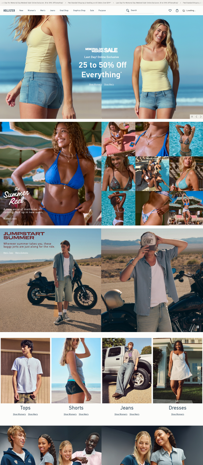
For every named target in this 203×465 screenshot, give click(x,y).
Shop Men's (109, 84)
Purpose (102, 10)
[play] (198, 327)
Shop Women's (95, 84)
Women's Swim (10, 218)
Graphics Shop (79, 10)
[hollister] (9, 10)
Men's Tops (8, 253)
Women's (32, 10)
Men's (42, 10)
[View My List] (170, 10)
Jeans (52, 10)
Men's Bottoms (21, 253)
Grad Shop (64, 10)
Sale (92, 10)
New (21, 10)
